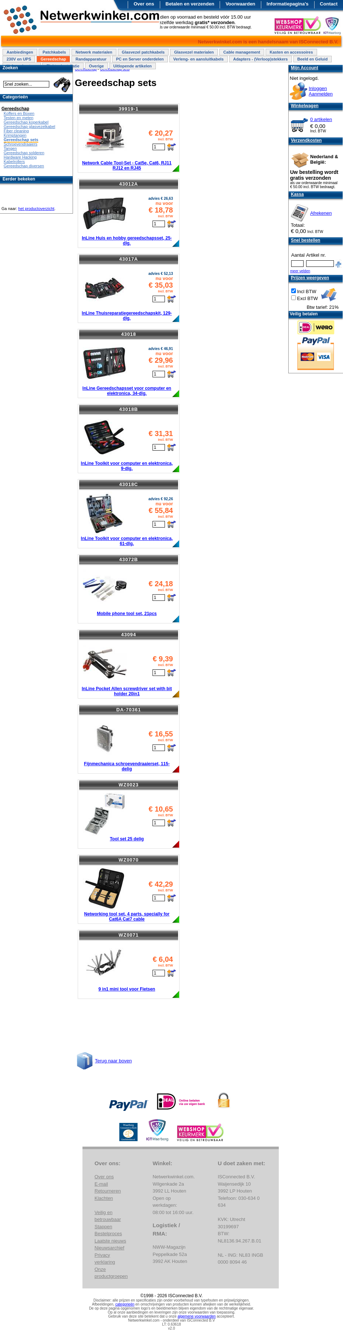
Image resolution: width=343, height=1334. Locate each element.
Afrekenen (321, 213)
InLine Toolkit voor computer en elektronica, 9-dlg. (127, 466)
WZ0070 (129, 860)
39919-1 (129, 109)
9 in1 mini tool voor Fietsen (127, 989)
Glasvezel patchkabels (143, 52)
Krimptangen (15, 135)
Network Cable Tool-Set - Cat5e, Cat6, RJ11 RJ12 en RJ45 (127, 165)
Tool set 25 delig (127, 838)
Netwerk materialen (94, 52)
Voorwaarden (240, 4)
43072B (128, 559)
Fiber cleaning (16, 131)
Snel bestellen (305, 240)
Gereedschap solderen (24, 153)
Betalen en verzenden (190, 4)
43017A (128, 259)
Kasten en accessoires (291, 52)
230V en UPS (19, 59)
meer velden (300, 271)
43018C (128, 484)
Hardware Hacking (20, 157)
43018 (128, 334)
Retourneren (108, 1191)
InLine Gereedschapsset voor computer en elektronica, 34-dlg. (126, 391)
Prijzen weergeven (310, 277)
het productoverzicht (36, 208)
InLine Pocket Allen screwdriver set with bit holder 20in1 (127, 691)
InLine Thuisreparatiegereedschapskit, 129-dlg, (127, 316)
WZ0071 (129, 935)
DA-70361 (128, 709)
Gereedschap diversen (24, 166)
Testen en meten (18, 118)
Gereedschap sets (21, 139)
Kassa (297, 194)
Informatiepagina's (288, 4)
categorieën (124, 1304)
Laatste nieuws (110, 1241)
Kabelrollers (14, 161)
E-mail (101, 1184)
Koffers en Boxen (19, 113)
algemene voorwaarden (197, 1316)
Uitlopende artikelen (132, 66)
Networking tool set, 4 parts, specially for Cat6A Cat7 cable (126, 916)
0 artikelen (321, 119)
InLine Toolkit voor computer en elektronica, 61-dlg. (127, 541)
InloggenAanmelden (321, 91)
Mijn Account (304, 67)
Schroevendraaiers (20, 144)
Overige (96, 66)
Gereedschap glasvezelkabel (29, 126)
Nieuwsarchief (109, 1248)
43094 (128, 634)
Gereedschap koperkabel (26, 122)
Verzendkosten (306, 140)
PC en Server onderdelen (140, 59)
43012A (128, 184)
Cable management (241, 52)
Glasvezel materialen (194, 52)
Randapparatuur (91, 59)
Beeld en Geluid (312, 59)
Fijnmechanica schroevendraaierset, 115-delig (127, 766)
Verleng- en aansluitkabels (198, 59)
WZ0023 (129, 784)
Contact (329, 4)
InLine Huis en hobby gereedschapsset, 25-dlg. (127, 241)
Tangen (10, 148)
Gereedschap (53, 59)
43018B (128, 409)
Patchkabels (54, 52)
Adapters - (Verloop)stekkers (260, 59)
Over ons (144, 4)
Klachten (104, 1198)
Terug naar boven (113, 1060)
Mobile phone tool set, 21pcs (127, 613)
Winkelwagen (305, 105)
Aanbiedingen (20, 52)
